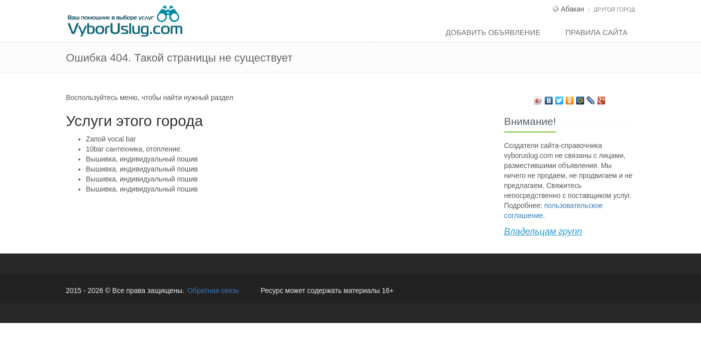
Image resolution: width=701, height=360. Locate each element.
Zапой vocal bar (111, 139)
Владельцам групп (543, 231)
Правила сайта (596, 32)
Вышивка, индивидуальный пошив (142, 159)
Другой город (614, 9)
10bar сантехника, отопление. (134, 149)
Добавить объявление (493, 32)
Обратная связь (213, 290)
